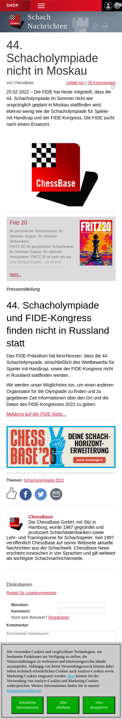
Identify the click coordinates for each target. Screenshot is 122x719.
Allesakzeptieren (99, 705)
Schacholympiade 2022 (44, 480)
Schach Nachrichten (47, 21)
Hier (71, 676)
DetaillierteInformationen (27, 705)
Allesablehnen (63, 705)
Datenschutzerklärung (24, 690)
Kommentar (17, 625)
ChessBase (40, 516)
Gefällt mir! (75, 83)
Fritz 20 (18, 222)
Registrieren (58, 617)
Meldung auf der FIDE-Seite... (36, 414)
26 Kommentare (102, 83)
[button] (41, 5)
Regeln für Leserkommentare (31, 593)
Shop (12, 5)
